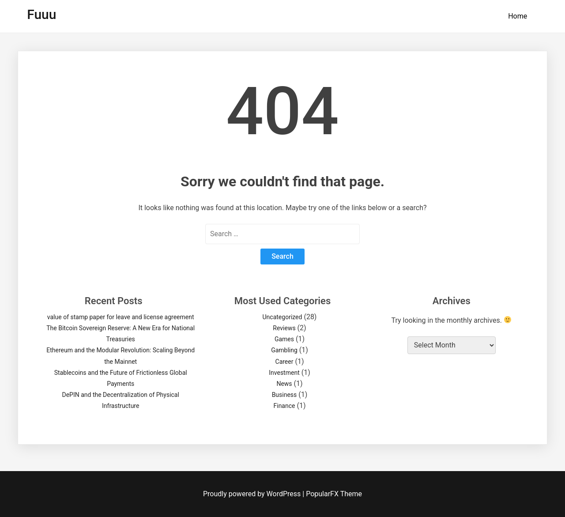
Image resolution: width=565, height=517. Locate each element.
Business (284, 394)
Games (284, 339)
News (284, 383)
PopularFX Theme (334, 494)
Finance (284, 405)
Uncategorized (282, 317)
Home (517, 16)
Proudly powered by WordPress (252, 494)
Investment (284, 372)
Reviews (284, 328)
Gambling (284, 350)
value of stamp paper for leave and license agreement (120, 317)
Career (284, 361)
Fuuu (41, 14)
